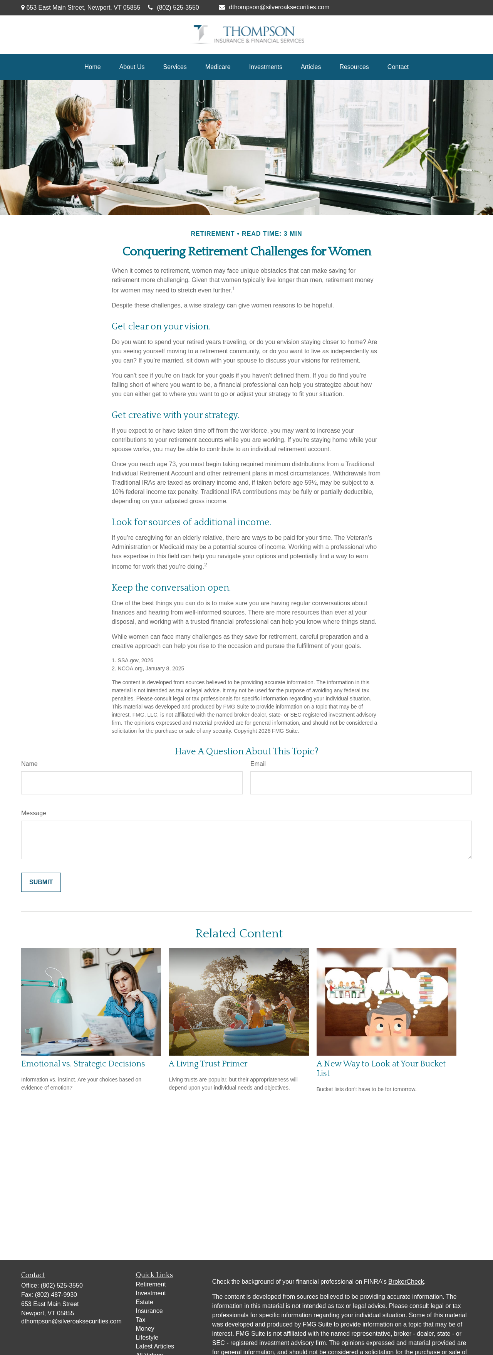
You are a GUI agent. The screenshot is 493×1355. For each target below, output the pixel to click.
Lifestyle (147, 1337)
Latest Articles (155, 1346)
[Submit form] (41, 882)
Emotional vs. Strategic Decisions (83, 1064)
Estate (144, 1302)
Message (33, 813)
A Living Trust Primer (208, 1064)
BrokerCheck (406, 1281)
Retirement (151, 1284)
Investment (151, 1293)
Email (258, 764)
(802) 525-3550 (173, 7)
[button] (92, 67)
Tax (141, 1319)
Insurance (149, 1311)
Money (145, 1328)
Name (29, 764)
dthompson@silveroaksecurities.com (274, 7)
